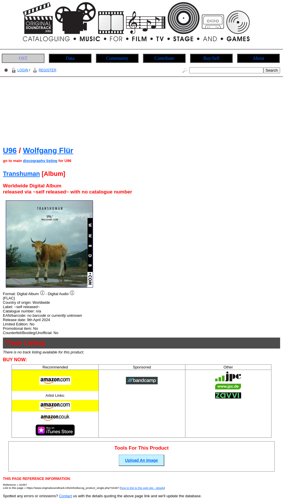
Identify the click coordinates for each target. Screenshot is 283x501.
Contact (65, 496)
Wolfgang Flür (48, 150)
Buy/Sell (211, 58)
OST (23, 58)
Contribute (164, 58)
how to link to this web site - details (142, 487)
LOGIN (19, 70)
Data (70, 58)
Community (117, 58)
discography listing (40, 161)
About (258, 58)
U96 (10, 150)
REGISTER (43, 70)
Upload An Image (141, 460)
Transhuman (21, 173)
